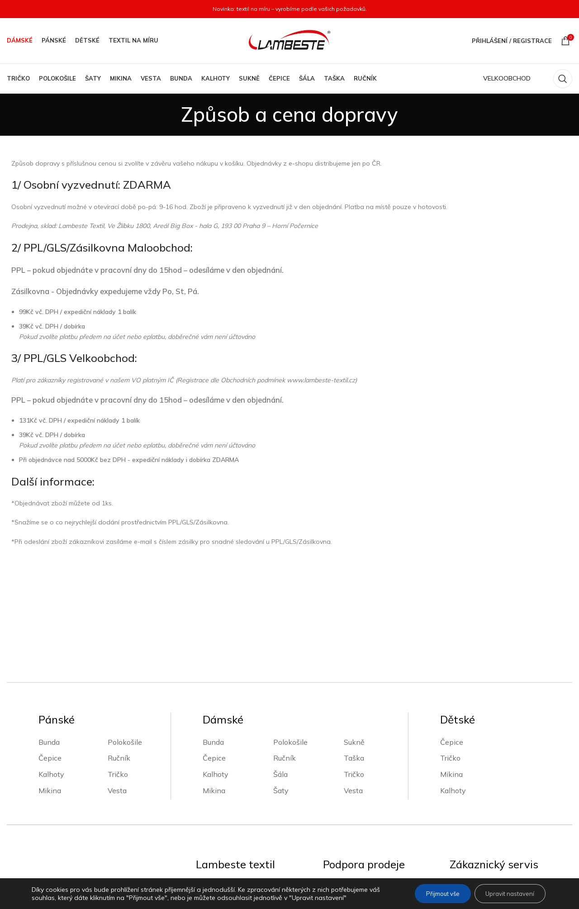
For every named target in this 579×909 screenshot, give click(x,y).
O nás (205, 810)
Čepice (50, 682)
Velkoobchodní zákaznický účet (248, 842)
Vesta (117, 714)
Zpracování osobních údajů (367, 826)
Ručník (119, 682)
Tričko (118, 698)
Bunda (49, 666)
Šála (280, 698)
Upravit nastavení (506, 894)
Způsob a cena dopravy (489, 810)
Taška (354, 682)
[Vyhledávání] (563, 79)
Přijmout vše (431, 894)
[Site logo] (289, 40)
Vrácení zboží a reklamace (493, 842)
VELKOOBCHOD (507, 78)
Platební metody (477, 826)
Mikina (49, 714)
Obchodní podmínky (357, 810)
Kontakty (211, 826)
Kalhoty (51, 698)
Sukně (354, 666)
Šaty (281, 714)
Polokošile (125, 666)
